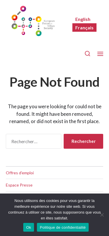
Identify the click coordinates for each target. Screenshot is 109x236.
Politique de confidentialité (63, 227)
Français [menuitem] (84, 27)
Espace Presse (19, 184)
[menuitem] (82, 19)
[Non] (102, 215)
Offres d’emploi (20, 172)
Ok (28, 227)
